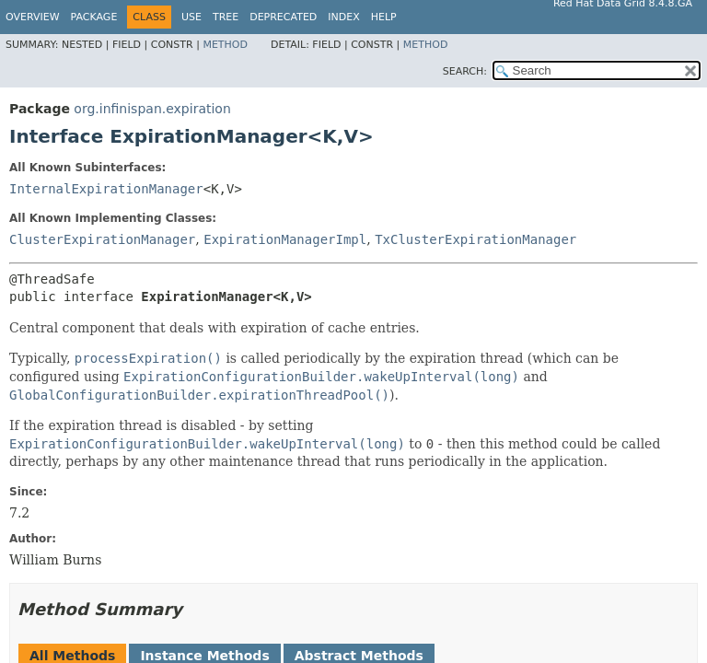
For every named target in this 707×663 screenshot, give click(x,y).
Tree (225, 17)
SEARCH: (465, 71)
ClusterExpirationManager (102, 239)
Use (191, 17)
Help (384, 17)
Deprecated (283, 17)
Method (225, 45)
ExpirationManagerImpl (284, 239)
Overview (33, 17)
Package (94, 17)
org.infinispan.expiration (152, 108)
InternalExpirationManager (106, 188)
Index (343, 17)
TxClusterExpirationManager (475, 239)
